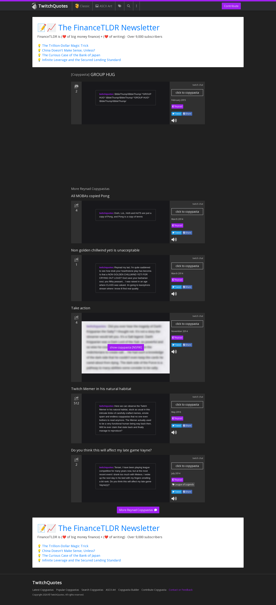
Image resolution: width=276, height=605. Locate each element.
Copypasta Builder (128, 589)
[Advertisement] (138, 157)
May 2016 (176, 412)
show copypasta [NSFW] (126, 347)
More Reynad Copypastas (138, 510)
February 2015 (178, 100)
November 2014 (179, 331)
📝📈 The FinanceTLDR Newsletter (98, 27)
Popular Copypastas (67, 589)
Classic (82, 6)
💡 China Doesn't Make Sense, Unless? (66, 50)
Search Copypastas (92, 589)
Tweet (176, 113)
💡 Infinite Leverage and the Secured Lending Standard (79, 60)
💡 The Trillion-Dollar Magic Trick (62, 45)
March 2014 (177, 219)
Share (187, 113)
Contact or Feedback (181, 589)
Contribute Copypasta (154, 589)
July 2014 (175, 473)
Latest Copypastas (43, 589)
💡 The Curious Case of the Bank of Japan (68, 55)
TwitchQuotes (50, 6)
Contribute (231, 6)
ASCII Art (103, 6)
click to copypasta (187, 93)
